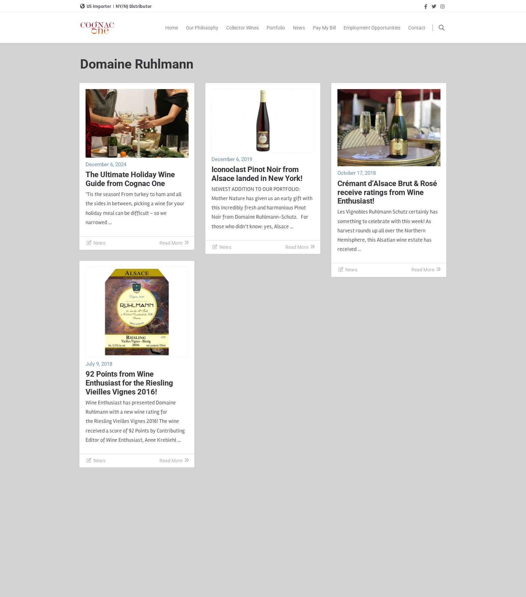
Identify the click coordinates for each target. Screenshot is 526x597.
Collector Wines (242, 28)
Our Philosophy (202, 28)
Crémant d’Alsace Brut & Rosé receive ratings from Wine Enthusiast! (387, 192)
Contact (416, 28)
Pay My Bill (324, 28)
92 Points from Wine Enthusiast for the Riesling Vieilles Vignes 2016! (129, 383)
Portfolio (276, 28)
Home (171, 28)
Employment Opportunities (372, 28)
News (299, 28)
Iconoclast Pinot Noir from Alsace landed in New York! (257, 174)
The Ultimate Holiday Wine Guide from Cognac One (130, 179)
